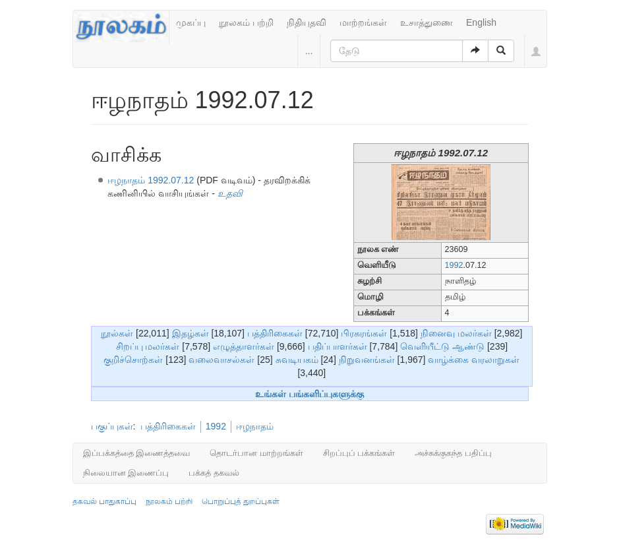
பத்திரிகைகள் (275, 333)
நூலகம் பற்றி (246, 22)
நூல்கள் (117, 333)
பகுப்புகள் (112, 426)
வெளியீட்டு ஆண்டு (442, 346)
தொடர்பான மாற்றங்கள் (256, 453)
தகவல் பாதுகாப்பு (104, 501)
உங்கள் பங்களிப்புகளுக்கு (309, 394)
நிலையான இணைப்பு (126, 473)
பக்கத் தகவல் (214, 473)
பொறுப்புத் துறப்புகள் (241, 501)
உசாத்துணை (426, 22)
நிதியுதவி (306, 22)
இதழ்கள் (190, 333)
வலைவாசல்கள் (221, 359)
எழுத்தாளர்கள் (243, 346)
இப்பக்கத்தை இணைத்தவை (137, 453)
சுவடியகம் (297, 359)
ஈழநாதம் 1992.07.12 (150, 180)
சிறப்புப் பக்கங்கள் (359, 453)
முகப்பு (191, 22)
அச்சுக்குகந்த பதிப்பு (453, 453)
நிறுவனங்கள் (367, 359)
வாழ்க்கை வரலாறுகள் (473, 359)
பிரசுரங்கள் (364, 333)
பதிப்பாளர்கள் (337, 346)
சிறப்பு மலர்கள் (148, 346)
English (481, 22)
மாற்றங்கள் (363, 22)
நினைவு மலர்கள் (456, 333)
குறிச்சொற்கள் (133, 359)
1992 (454, 265)
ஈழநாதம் (255, 426)
